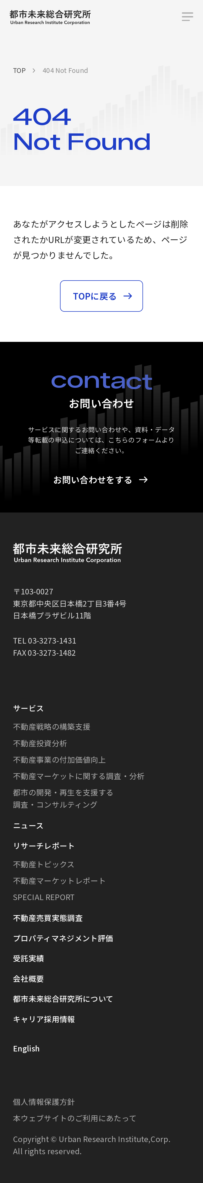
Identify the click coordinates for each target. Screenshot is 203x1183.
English (26, 1048)
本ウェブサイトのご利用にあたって (75, 1117)
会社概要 (28, 978)
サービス (28, 707)
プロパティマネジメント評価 (63, 937)
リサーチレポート (44, 845)
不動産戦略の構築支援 (51, 726)
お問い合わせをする (92, 479)
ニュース (28, 825)
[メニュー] (187, 17)
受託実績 (28, 958)
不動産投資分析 (40, 742)
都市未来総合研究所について (63, 998)
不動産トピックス (44, 864)
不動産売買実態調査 (48, 917)
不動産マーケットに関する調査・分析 (79, 775)
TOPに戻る (95, 296)
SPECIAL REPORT (44, 896)
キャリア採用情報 (44, 1018)
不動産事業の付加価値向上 (59, 759)
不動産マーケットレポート (59, 880)
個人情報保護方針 (44, 1101)
